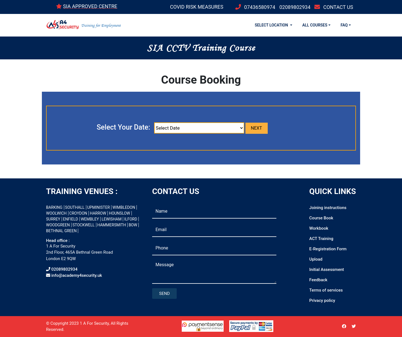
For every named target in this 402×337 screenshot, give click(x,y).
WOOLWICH (56, 213)
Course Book (321, 217)
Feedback (318, 279)
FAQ (344, 25)
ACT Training (321, 238)
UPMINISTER (98, 207)
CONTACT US (338, 7)
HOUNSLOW (119, 213)
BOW (133, 225)
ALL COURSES (314, 25)
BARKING (54, 207)
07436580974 (259, 7)
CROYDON (78, 213)
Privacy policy (322, 300)
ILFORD (130, 219)
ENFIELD (70, 219)
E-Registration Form (328, 248)
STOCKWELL (83, 225)
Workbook (318, 228)
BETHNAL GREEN (61, 231)
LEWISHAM (112, 219)
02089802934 (294, 7)
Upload (315, 259)
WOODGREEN (58, 225)
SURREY (53, 219)
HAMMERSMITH (111, 225)
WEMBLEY (90, 219)
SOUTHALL (75, 207)
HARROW (98, 213)
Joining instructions (327, 207)
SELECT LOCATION (272, 25)
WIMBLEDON (124, 207)
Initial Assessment (326, 269)
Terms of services (326, 290)
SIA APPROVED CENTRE (90, 6)
